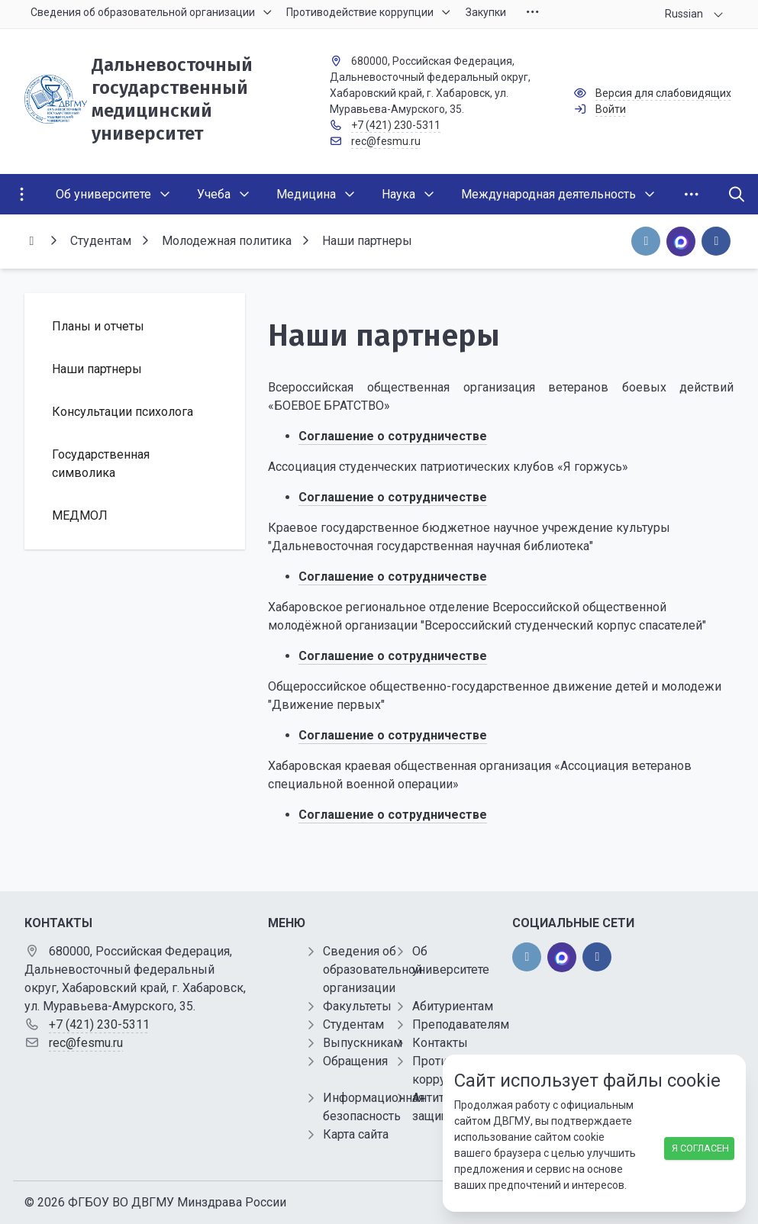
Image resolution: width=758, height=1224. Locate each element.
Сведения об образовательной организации (372, 969)
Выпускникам (362, 1043)
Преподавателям (460, 1024)
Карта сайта (356, 1134)
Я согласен (700, 1148)
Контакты (440, 1043)
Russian (684, 14)
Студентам (353, 1024)
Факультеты (357, 1006)
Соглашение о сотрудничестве (392, 814)
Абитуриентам (452, 1006)
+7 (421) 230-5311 (395, 125)
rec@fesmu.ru (386, 141)
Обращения (355, 1061)
